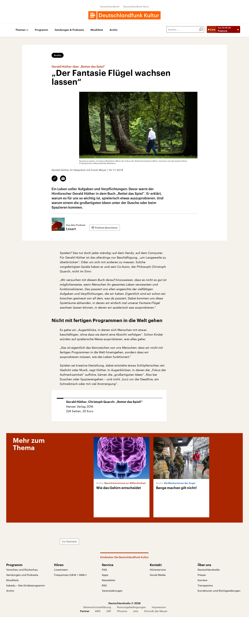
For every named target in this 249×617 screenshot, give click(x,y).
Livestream (61, 569)
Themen (20, 29)
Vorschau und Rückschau (22, 569)
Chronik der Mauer (155, 611)
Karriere (202, 580)
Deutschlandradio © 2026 (124, 603)
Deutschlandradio (209, 569)
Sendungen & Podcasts (69, 29)
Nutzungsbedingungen (131, 607)
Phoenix (122, 611)
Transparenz (205, 585)
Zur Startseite (69, 541)
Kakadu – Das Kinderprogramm (25, 585)
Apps (105, 574)
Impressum (159, 607)
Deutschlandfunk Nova (136, 6)
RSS (104, 585)
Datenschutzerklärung (97, 607)
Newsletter (108, 580)
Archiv (114, 29)
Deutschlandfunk (109, 6)
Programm (41, 29)
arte (135, 611)
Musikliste (97, 29)
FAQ (104, 569)
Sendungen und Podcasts (22, 574)
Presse (202, 574)
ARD (97, 611)
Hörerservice (158, 569)
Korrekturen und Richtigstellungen (219, 590)
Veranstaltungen (112, 590)
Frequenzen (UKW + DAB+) (70, 574)
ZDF (108, 611)
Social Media (158, 574)
